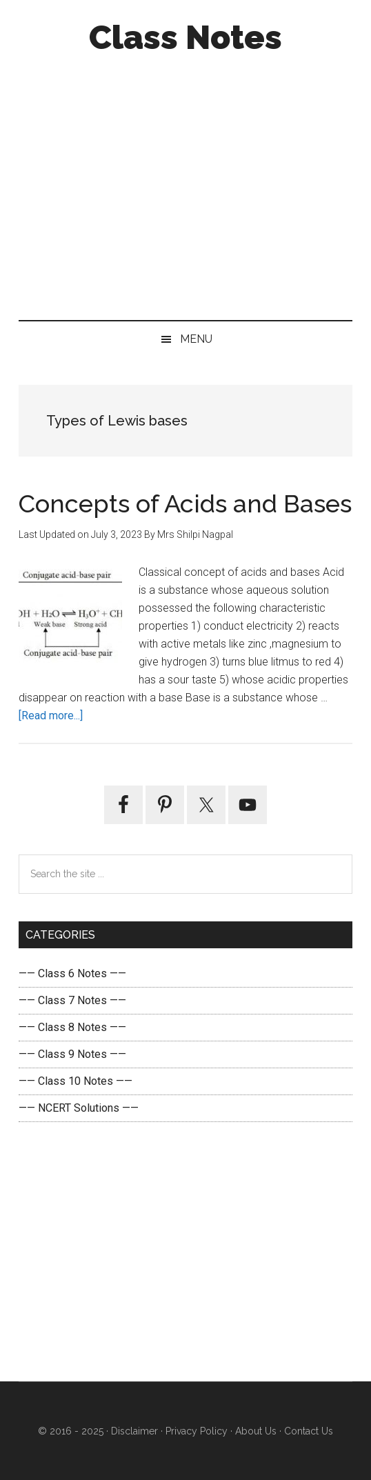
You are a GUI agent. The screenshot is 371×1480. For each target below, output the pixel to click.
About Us (254, 1431)
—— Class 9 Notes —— (72, 1054)
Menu (196, 339)
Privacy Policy (196, 1431)
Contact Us (307, 1431)
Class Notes (185, 37)
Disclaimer (134, 1431)
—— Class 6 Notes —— (72, 973)
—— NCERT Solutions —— (79, 1107)
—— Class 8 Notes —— (72, 1027)
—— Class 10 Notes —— (75, 1081)
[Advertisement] (185, 183)
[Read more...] (51, 715)
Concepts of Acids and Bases (185, 503)
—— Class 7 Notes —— (72, 1000)
